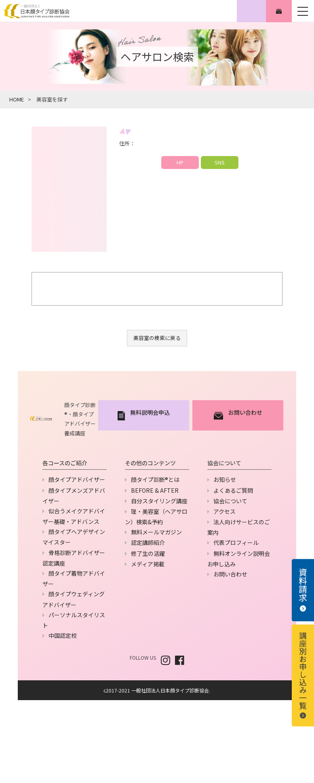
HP (180, 162)
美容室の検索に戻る (157, 338)
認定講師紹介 (148, 542)
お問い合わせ (230, 574)
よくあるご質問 (233, 490)
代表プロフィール (236, 542)
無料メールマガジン (156, 532)
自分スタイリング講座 (159, 501)
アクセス (224, 511)
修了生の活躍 (148, 553)
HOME (16, 99)
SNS (220, 162)
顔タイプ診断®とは (155, 479)
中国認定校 (62, 635)
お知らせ (224, 479)
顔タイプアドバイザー (76, 479)
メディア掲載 (147, 564)
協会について (230, 501)
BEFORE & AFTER (155, 490)
